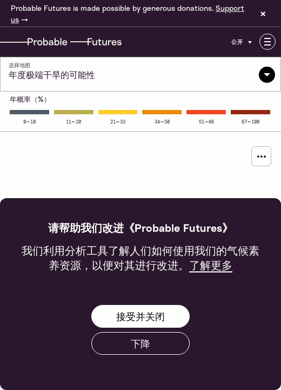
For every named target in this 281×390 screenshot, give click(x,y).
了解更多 (210, 264)
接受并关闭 (140, 316)
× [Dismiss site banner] (263, 13)
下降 (140, 343)
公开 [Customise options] (242, 41)
